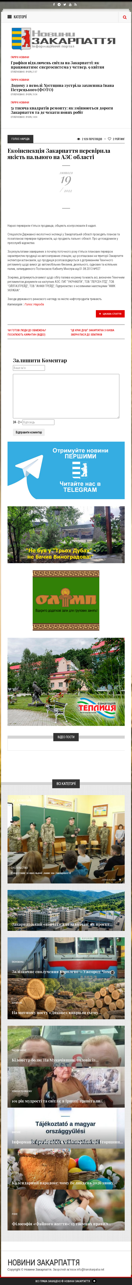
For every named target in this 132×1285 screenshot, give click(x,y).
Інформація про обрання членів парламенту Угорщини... (67, 1141)
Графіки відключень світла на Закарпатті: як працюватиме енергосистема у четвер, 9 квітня (57, 65)
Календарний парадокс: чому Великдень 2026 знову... (64, 1182)
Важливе (16, 1132)
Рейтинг (116, 139)
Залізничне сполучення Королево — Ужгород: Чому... (63, 971)
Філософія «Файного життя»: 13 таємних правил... (61, 1223)
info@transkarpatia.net (90, 1269)
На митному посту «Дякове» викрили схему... (56, 1012)
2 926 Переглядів (89, 139)
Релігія (15, 1173)
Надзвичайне (19, 1050)
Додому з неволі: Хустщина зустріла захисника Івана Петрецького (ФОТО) (62, 87)
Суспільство (19, 867)
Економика (17, 962)
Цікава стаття (110, 314)
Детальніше (111, 879)
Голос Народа (34, 304)
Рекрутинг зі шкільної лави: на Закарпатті (41, 873)
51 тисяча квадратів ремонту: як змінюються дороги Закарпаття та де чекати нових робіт (62, 110)
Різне (14, 1214)
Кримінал (17, 1003)
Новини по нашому (22, 1091)
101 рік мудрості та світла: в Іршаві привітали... (57, 1101)
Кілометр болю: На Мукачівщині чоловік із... (55, 1060)
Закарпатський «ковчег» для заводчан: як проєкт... (62, 924)
